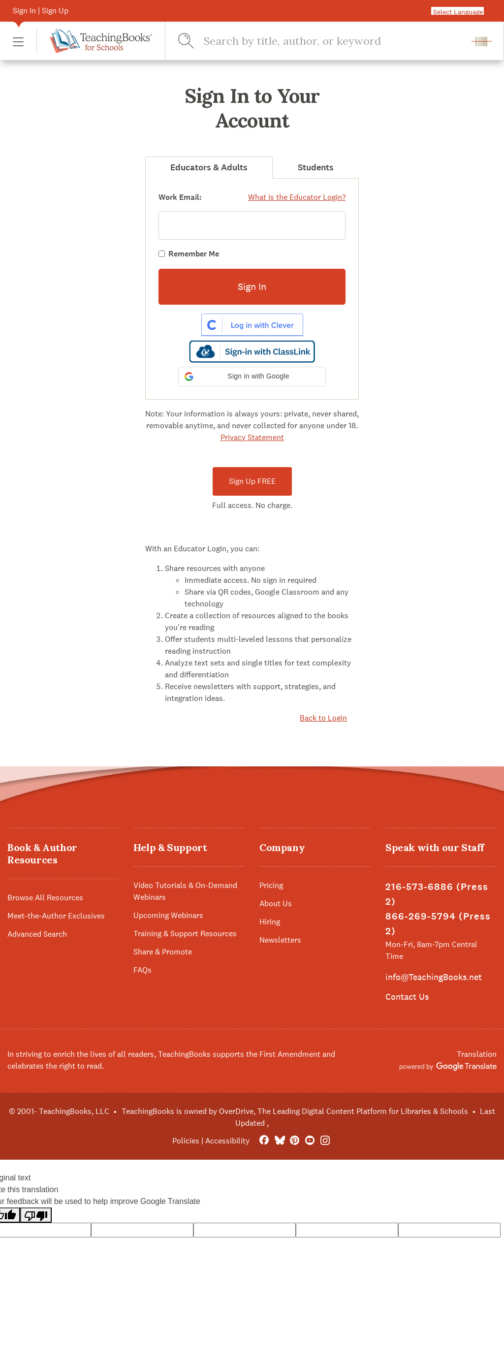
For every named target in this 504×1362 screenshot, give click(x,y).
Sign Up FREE (252, 481)
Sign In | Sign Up (40, 10)
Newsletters (280, 940)
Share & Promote (162, 952)
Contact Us (407, 996)
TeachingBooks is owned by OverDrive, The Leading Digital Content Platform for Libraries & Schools (295, 1111)
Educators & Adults (209, 167)
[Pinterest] (294, 1141)
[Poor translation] (36, 1215)
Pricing (271, 885)
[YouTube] (309, 1141)
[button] (18, 41)
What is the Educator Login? (297, 197)
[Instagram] (325, 1141)
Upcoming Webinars (168, 915)
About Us (275, 903)
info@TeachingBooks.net (433, 976)
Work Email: (180, 197)
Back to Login (323, 718)
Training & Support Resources (185, 933)
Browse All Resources (45, 897)
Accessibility (227, 1141)
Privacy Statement (252, 437)
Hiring (269, 922)
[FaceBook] (264, 1141)
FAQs (142, 970)
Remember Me (193, 254)
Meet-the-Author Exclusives (56, 916)
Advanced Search (37, 934)
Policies (185, 1141)
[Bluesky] (279, 1141)
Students (316, 167)
